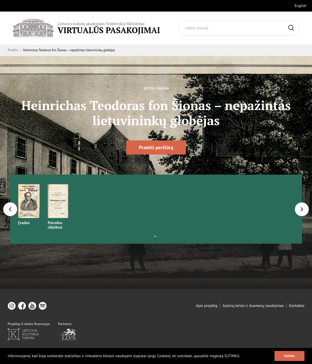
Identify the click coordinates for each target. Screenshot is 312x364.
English (300, 5)
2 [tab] (157, 236)
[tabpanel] (29, 203)
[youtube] (32, 306)
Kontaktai (296, 305)
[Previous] (10, 209)
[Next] (302, 209)
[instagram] (12, 306)
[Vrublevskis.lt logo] (86, 28)
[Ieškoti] (291, 28)
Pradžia (13, 50)
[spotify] (43, 306)
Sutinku (289, 356)
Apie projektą (206, 305)
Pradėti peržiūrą (156, 147)
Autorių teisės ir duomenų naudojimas (253, 305)
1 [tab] (154, 236)
